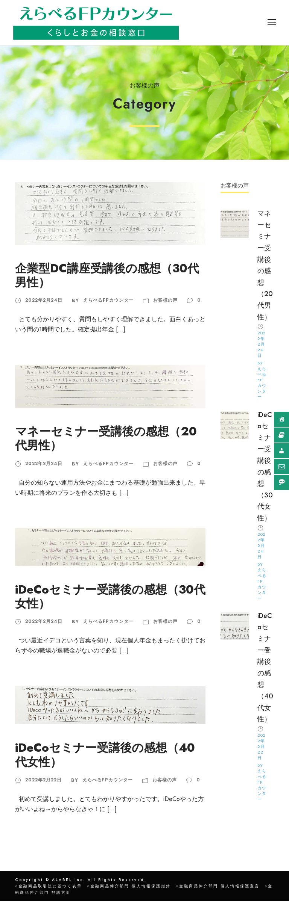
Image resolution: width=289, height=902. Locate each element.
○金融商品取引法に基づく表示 (48, 887)
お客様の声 (165, 301)
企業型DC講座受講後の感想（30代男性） (107, 276)
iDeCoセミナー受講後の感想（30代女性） (110, 597)
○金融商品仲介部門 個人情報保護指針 (129, 887)
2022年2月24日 (43, 301)
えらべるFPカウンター (108, 301)
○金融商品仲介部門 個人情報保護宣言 (218, 887)
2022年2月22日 (43, 780)
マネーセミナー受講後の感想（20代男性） (106, 439)
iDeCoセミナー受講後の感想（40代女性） (105, 755)
